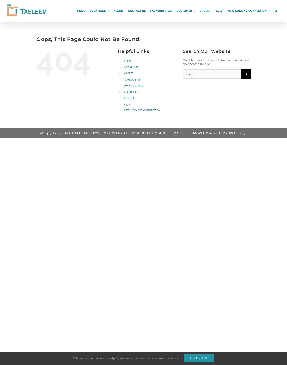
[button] (276, 11)
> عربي (243, 133)
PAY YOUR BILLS (134, 85)
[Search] (246, 74)
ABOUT (128, 73)
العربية (127, 104)
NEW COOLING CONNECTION (142, 110)
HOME (127, 61)
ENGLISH (129, 98)
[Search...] (212, 74)
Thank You (199, 358)
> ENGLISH (231, 133)
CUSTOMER (131, 92)
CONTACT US (132, 79)
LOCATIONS (131, 67)
